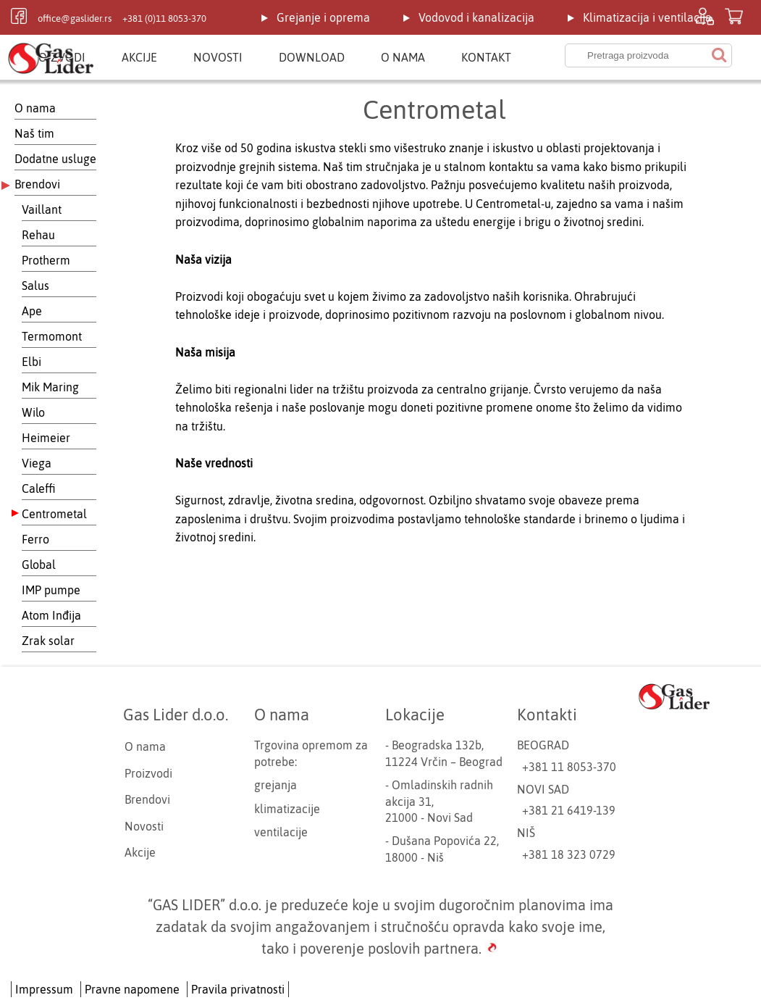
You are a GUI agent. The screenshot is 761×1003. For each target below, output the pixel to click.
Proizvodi (148, 773)
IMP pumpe (51, 589)
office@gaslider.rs (75, 18)
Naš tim (34, 133)
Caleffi (39, 488)
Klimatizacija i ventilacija (647, 17)
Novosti (218, 57)
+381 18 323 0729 (568, 854)
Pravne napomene (132, 989)
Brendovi (37, 184)
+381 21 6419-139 (568, 810)
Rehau (38, 234)
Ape (32, 310)
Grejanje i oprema (323, 17)
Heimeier (46, 437)
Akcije (139, 57)
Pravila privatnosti (238, 989)
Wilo (33, 412)
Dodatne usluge (55, 158)
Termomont (52, 336)
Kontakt (486, 57)
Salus (35, 285)
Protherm (46, 260)
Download (312, 57)
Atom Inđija (51, 615)
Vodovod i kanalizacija (476, 17)
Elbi (31, 361)
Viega (36, 463)
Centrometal (54, 513)
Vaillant (42, 209)
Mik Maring (50, 387)
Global (39, 564)
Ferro (35, 539)
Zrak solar (48, 640)
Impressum (44, 989)
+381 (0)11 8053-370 (164, 18)
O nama (403, 57)
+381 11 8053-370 (569, 766)
